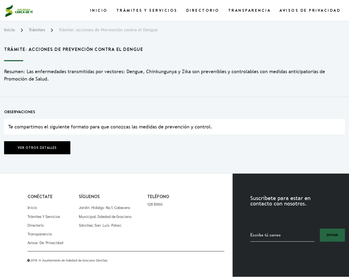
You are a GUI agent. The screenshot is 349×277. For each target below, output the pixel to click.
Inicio (99, 10)
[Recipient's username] (282, 235)
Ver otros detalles (37, 147)
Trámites (37, 29)
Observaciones (19, 112)
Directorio (202, 10)
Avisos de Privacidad (310, 10)
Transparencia (249, 10)
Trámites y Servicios (146, 10)
